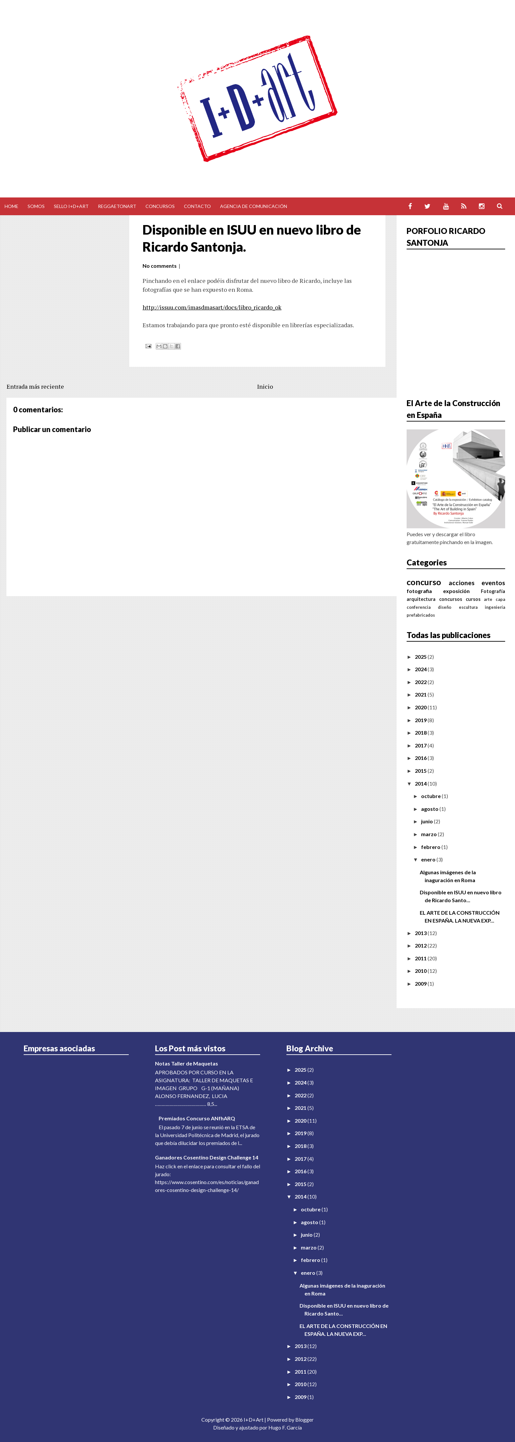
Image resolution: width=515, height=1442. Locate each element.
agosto (430, 809)
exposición (456, 591)
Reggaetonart (117, 206)
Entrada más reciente (35, 386)
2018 (421, 732)
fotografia (419, 591)
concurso (424, 582)
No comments (160, 266)
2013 (421, 933)
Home (11, 206)
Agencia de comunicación (253, 206)
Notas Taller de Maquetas (186, 1063)
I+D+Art (253, 1419)
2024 (421, 669)
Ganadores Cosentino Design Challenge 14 (206, 1157)
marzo (429, 834)
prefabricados (421, 615)
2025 (421, 656)
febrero (431, 847)
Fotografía (493, 591)
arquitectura (421, 599)
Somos (36, 206)
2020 (421, 707)
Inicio (265, 386)
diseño (444, 607)
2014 (421, 783)
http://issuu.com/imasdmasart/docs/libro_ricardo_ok (212, 307)
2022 (421, 682)
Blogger (304, 1419)
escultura (468, 607)
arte (488, 599)
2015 (421, 770)
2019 (421, 720)
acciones (462, 582)
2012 (421, 945)
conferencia (419, 607)
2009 (421, 983)
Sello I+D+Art (71, 206)
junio (427, 821)
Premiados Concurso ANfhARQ (197, 1118)
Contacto (197, 206)
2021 (421, 694)
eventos (493, 582)
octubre (431, 796)
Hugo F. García (285, 1427)
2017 (421, 745)
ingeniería (495, 607)
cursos (473, 599)
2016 (421, 758)
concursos (450, 599)
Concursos (160, 206)
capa (500, 599)
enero (429, 859)
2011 (421, 958)
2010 (421, 971)
